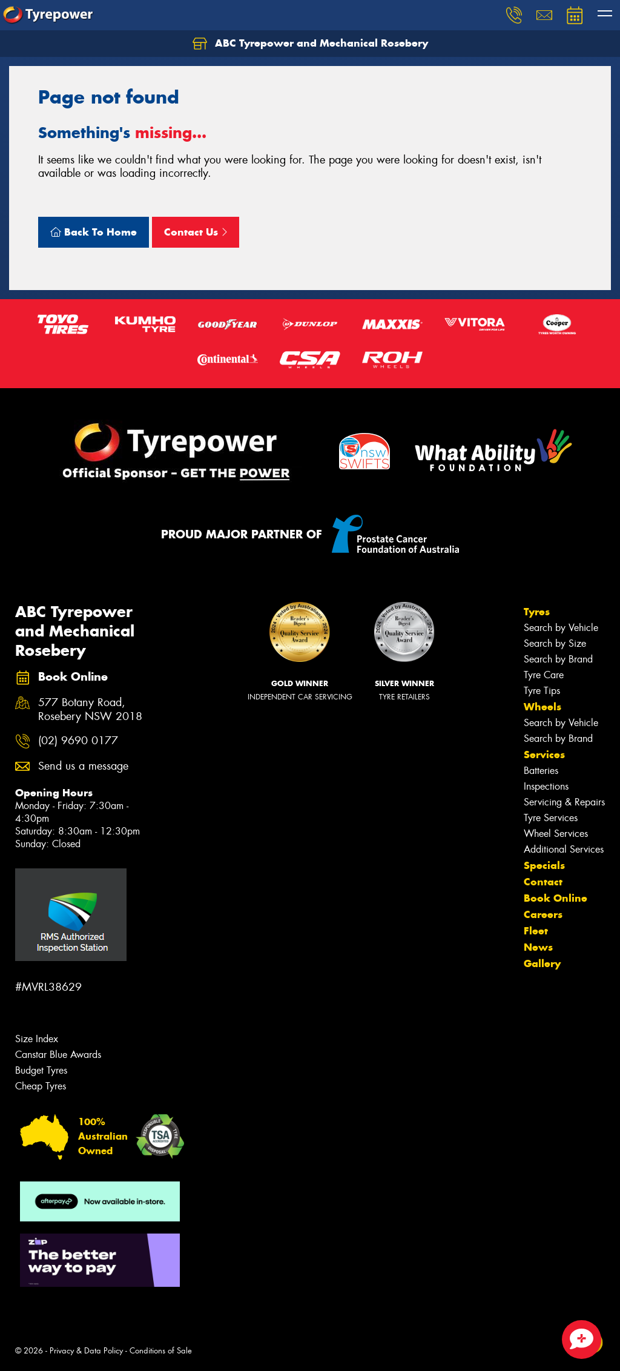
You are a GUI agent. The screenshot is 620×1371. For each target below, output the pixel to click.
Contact (543, 881)
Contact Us (195, 232)
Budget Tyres (41, 1070)
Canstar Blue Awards (58, 1054)
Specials (544, 865)
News (538, 947)
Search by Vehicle (561, 627)
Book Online (555, 898)
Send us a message (83, 766)
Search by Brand (558, 659)
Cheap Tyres (40, 1086)
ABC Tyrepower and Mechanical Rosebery (310, 43)
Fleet (536, 930)
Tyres (537, 611)
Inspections (546, 786)
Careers (543, 914)
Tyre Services (551, 817)
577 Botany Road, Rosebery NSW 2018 (90, 710)
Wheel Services (556, 833)
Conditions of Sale (161, 1351)
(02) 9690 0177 (78, 741)
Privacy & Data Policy (86, 1351)
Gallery (542, 963)
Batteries (541, 770)
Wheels (542, 706)
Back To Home (93, 232)
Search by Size (555, 643)
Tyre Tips (542, 690)
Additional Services (564, 849)
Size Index (36, 1038)
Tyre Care (544, 675)
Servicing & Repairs (564, 802)
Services (544, 754)
